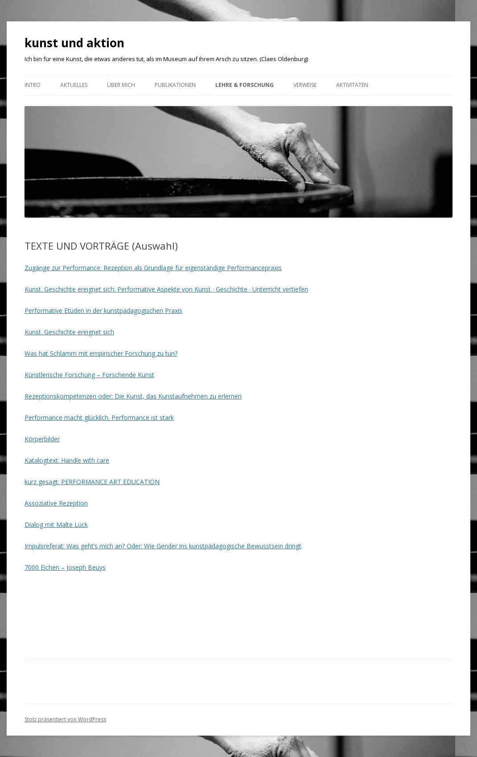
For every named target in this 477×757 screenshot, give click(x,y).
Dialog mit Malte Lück (56, 524)
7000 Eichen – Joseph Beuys (65, 567)
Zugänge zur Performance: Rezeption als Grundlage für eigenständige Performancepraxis (153, 267)
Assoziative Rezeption (56, 503)
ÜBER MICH (121, 85)
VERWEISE (305, 85)
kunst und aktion (74, 43)
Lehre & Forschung (244, 85)
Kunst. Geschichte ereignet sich (69, 332)
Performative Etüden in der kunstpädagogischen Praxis (103, 310)
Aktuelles (73, 85)
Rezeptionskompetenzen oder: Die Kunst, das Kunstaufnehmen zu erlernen (133, 396)
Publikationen (175, 85)
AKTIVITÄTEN (352, 85)
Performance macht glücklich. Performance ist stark (99, 417)
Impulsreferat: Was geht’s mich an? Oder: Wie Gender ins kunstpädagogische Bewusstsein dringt (163, 546)
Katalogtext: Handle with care (67, 460)
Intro (33, 85)
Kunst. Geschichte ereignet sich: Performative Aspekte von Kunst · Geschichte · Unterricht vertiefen (166, 289)
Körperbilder (42, 439)
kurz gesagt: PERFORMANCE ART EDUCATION (92, 481)
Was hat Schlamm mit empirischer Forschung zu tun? (101, 353)
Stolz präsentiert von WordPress (65, 719)
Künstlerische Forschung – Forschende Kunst (89, 374)
